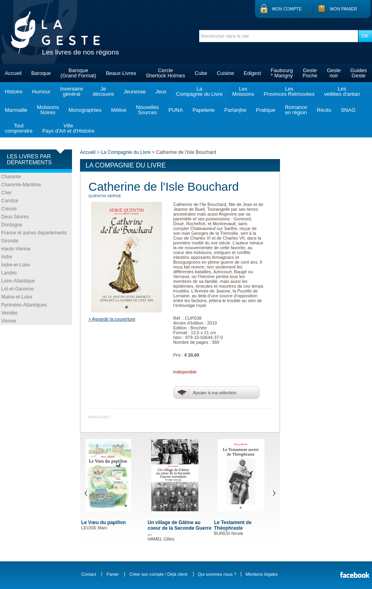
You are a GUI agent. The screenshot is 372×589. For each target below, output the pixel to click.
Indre (6, 257)
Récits (324, 110)
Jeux (161, 92)
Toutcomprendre (18, 128)
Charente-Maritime (21, 185)
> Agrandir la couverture (111, 319)
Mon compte (287, 8)
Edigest (252, 73)
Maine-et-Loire (16, 297)
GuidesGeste (358, 73)
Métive (118, 110)
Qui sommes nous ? (217, 574)
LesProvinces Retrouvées (289, 91)
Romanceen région (296, 109)
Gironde (9, 241)
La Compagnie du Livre (125, 152)
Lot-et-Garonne (17, 289)
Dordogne (11, 225)
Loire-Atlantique (18, 281)
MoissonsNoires (48, 109)
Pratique (265, 110)
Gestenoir (334, 73)
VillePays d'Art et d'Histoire (68, 128)
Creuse (9, 209)
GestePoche (309, 73)
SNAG (348, 110)
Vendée (9, 313)
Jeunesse (135, 92)
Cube (201, 73)
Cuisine (225, 73)
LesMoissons (243, 91)
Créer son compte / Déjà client (158, 574)
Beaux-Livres (121, 73)
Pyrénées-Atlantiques (24, 305)
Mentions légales (262, 574)
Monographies (84, 110)
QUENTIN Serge (104, 196)
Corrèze (9, 201)
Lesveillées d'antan (342, 91)
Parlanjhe (235, 110)
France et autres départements (34, 233)
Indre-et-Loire (15, 265)
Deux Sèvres (15, 217)
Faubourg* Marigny (282, 73)
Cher (6, 193)
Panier (112, 574)
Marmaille (16, 110)
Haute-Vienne (15, 249)
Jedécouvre (103, 91)
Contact (88, 574)
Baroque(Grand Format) (78, 73)
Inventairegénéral (71, 91)
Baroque (41, 73)
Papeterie (203, 110)
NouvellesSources (147, 109)
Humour (41, 92)
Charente (11, 177)
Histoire (13, 92)
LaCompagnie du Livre (199, 91)
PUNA (175, 110)
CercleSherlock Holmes (165, 73)
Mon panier (343, 8)
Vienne (8, 321)
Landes (9, 273)
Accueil (13, 73)
